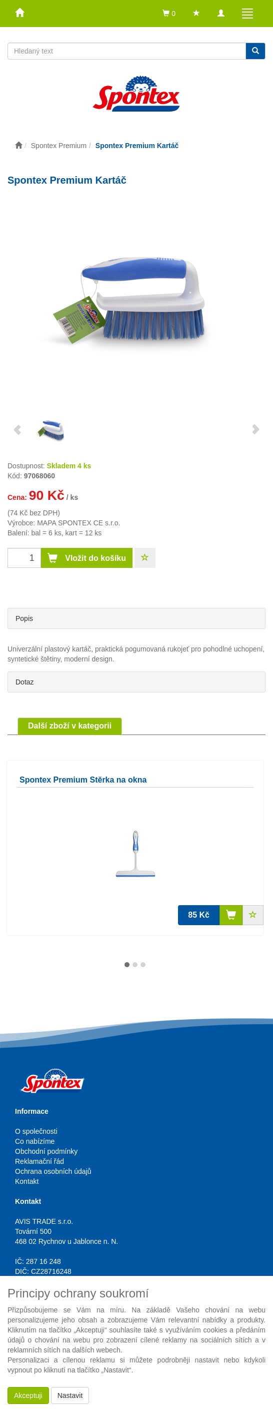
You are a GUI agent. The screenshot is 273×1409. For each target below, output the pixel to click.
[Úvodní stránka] (18, 146)
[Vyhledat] (256, 51)
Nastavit (70, 1395)
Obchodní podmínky (46, 1151)
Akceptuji (28, 1395)
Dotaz (25, 682)
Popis (24, 618)
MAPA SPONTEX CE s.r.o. (78, 523)
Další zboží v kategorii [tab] (70, 726)
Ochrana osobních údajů (53, 1171)
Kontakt (26, 1181)
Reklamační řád (39, 1161)
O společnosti (36, 1131)
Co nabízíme (34, 1141)
